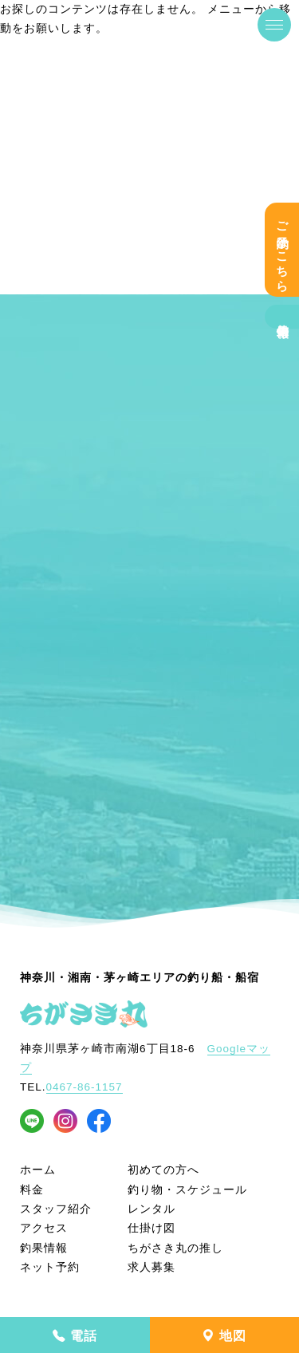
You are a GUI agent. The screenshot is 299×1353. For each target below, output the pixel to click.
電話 (75, 1336)
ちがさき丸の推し (175, 1248)
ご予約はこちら (282, 249)
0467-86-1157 (84, 1087)
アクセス (44, 1228)
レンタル (151, 1209)
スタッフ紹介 (56, 1209)
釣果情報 (282, 316)
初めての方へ (163, 1170)
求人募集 (151, 1267)
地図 (224, 1336)
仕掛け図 (151, 1228)
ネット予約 (50, 1267)
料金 (32, 1190)
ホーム (38, 1170)
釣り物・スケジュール (187, 1190)
